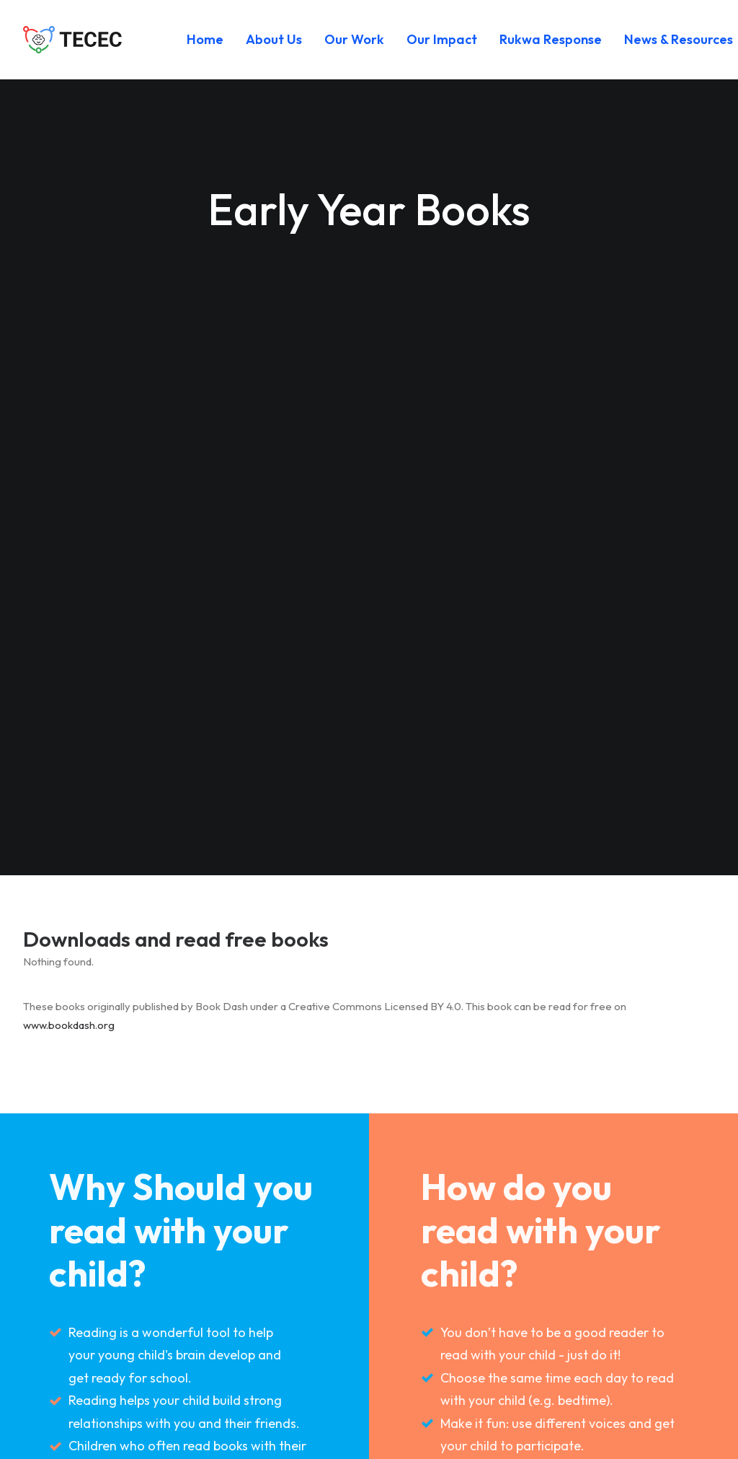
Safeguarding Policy (336, 1316)
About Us (274, 39)
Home (205, 39)
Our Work (354, 39)
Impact (294, 1280)
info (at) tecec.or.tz (106, 1394)
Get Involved (313, 1353)
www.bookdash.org (69, 463)
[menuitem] (205, 39)
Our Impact (441, 39)
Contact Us (307, 1389)
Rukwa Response (550, 39)
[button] (525, 1386)
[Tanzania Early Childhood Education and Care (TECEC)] (73, 39)
